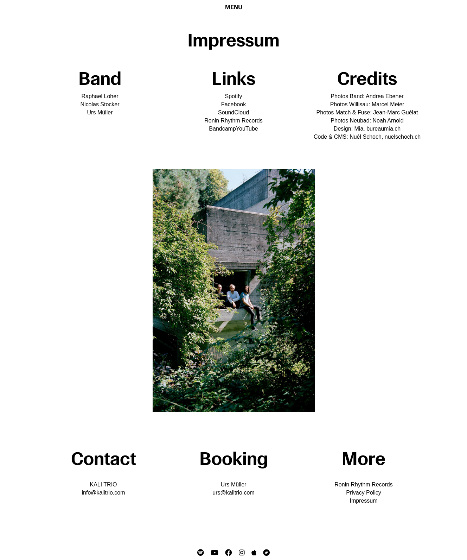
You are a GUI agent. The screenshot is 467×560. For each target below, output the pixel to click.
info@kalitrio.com (103, 493)
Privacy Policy (363, 493)
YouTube (247, 129)
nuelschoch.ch (403, 137)
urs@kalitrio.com (233, 493)
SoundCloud (233, 112)
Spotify (233, 96)
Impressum (363, 501)
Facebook (233, 104)
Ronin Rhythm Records (233, 121)
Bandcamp (222, 129)
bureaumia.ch (383, 129)
